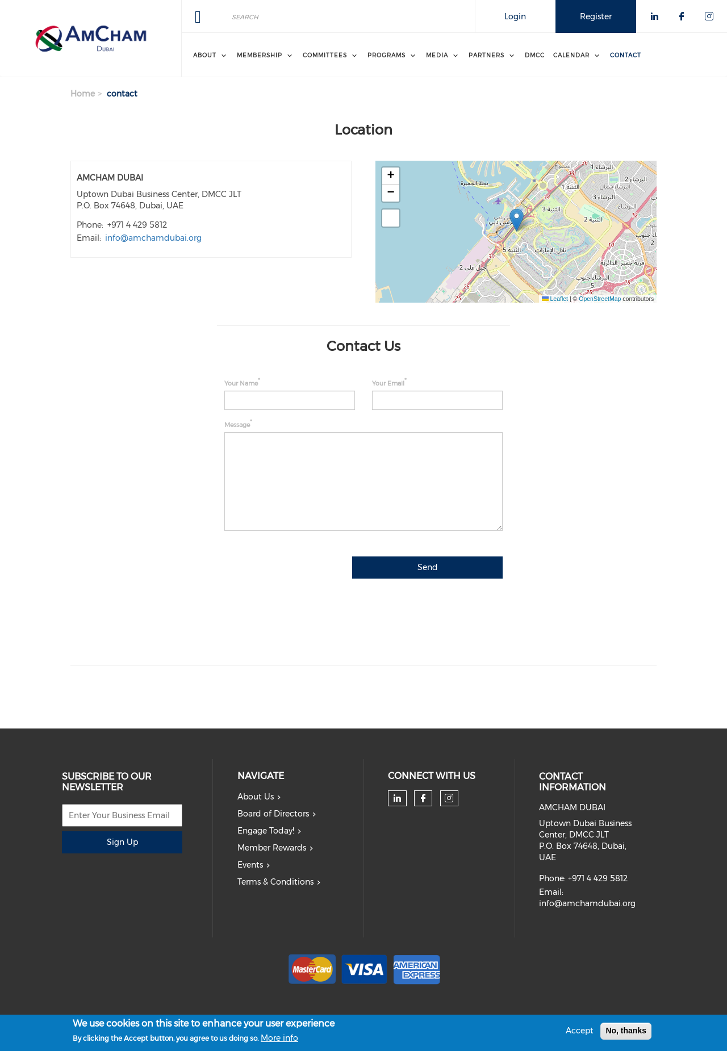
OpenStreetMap (600, 298)
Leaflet (555, 298)
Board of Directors (273, 814)
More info (279, 1038)
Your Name (241, 383)
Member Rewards (271, 848)
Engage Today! (265, 831)
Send (427, 567)
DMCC (535, 55)
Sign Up (122, 842)
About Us (255, 797)
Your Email (388, 383)
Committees (325, 55)
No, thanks (625, 1030)
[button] (516, 220)
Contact (625, 55)
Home (82, 94)
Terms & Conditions (275, 882)
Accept (580, 1030)
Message (237, 424)
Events (250, 865)
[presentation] (416, 613)
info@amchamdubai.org (153, 238)
